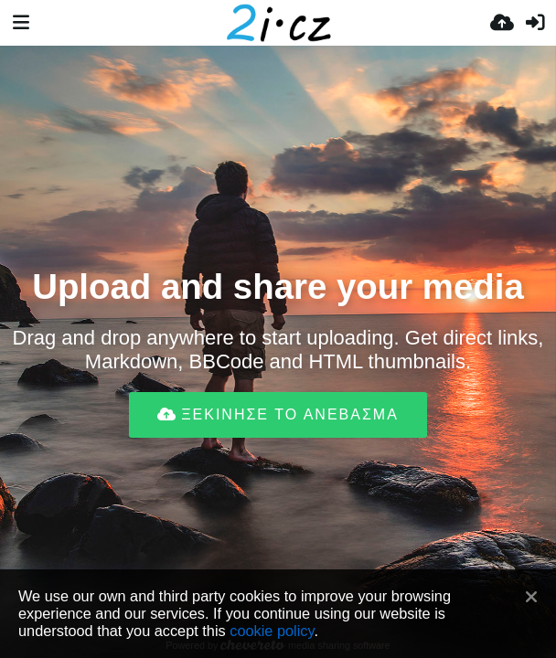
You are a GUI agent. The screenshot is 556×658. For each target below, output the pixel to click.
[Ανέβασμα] (502, 23)
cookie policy (272, 630)
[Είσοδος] (535, 23)
